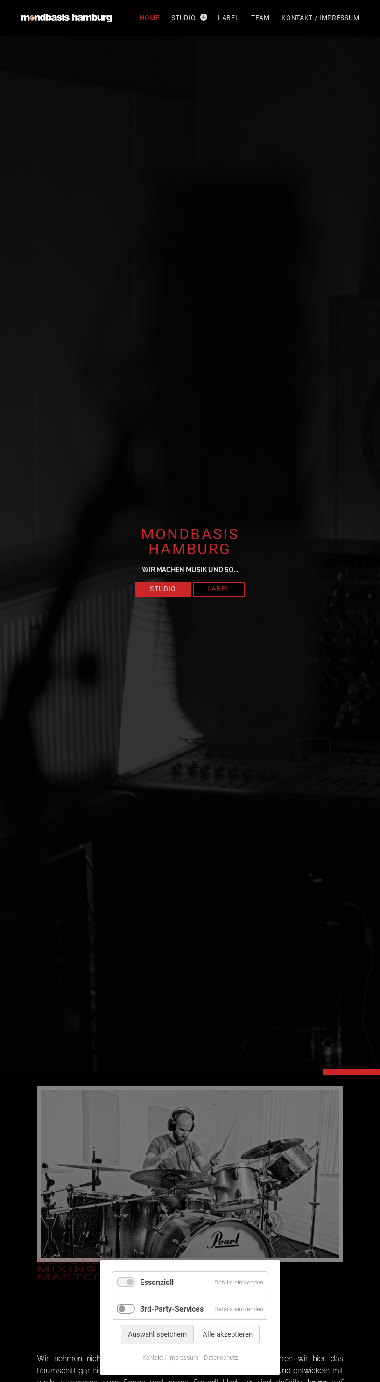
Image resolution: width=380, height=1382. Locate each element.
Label (228, 17)
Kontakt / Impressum (320, 17)
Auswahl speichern (157, 1334)
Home (150, 17)
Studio (183, 17)
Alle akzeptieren (228, 1334)
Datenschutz (221, 1357)
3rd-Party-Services (172, 1309)
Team (260, 17)
